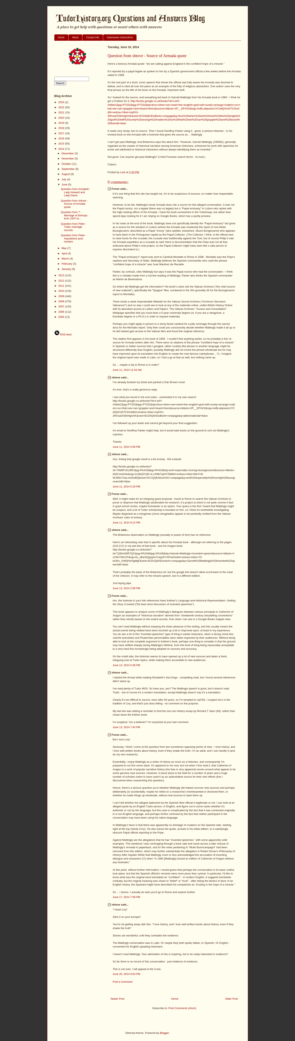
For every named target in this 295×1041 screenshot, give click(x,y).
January (67, 269)
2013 (61, 275)
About (75, 37)
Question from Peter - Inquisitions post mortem (73, 238)
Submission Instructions (120, 37)
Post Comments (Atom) (182, 1008)
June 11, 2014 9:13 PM (126, 522)
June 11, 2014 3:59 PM (126, 446)
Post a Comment (123, 981)
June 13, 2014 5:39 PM (126, 665)
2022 (61, 107)
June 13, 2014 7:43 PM (126, 727)
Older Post (231, 998)
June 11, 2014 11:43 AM (127, 369)
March (66, 258)
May (64, 248)
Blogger (164, 1032)
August (66, 174)
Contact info (92, 37)
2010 (61, 290)
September (68, 168)
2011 (61, 285)
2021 (61, 112)
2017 (61, 133)
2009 (61, 296)
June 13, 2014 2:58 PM (126, 588)
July (64, 179)
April (65, 253)
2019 (61, 122)
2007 (61, 306)
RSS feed (63, 334)
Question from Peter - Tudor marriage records (73, 227)
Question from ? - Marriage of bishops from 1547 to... (74, 215)
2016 (61, 138)
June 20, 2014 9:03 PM (126, 974)
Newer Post (117, 998)
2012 (61, 280)
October (67, 163)
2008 (61, 301)
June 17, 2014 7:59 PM (126, 897)
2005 (61, 316)
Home (61, 37)
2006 (61, 311)
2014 (61, 148)
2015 (61, 143)
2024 (61, 102)
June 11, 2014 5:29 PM (126, 486)
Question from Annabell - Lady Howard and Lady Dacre (75, 192)
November (68, 158)
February (67, 263)
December (68, 153)
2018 (61, 128)
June (65, 184)
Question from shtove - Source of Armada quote (74, 204)
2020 (61, 117)
